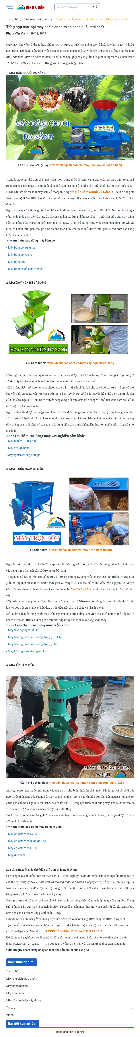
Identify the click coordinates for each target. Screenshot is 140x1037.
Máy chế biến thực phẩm (21, 978)
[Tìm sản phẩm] (77, 7)
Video (10, 1015)
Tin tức (10, 1007)
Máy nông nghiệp (17, 986)
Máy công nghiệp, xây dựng (23, 1000)
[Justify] (95, 7)
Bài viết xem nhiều (21, 1023)
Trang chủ (12, 971)
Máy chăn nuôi (15, 993)
